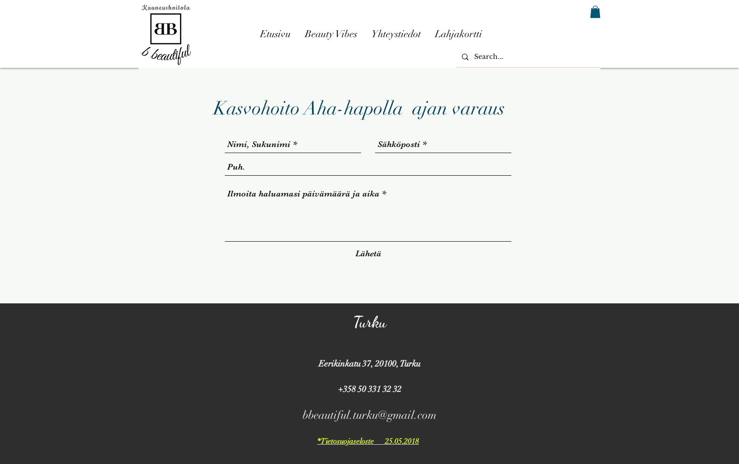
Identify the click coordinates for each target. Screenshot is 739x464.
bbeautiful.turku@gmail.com (369, 415)
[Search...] (527, 57)
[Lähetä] (368, 254)
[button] (595, 12)
